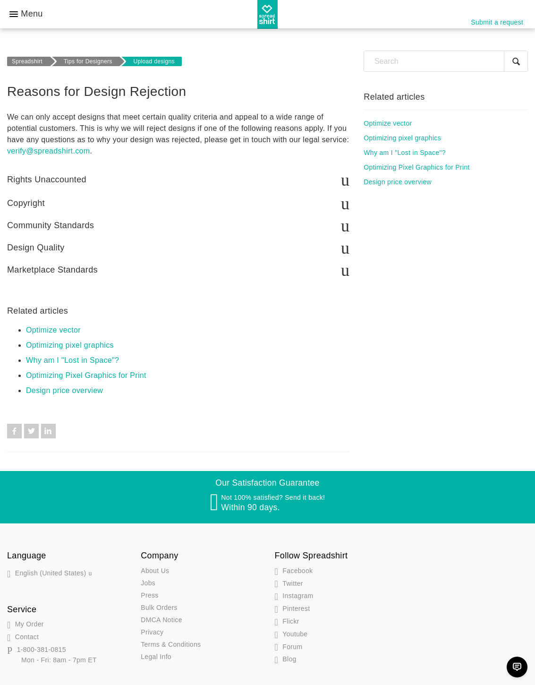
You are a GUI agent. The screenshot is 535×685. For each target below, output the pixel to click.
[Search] (446, 61)
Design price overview (64, 389)
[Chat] (517, 667)
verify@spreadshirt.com (48, 151)
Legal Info (156, 655)
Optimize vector (53, 329)
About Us (155, 569)
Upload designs (154, 61)
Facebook (14, 429)
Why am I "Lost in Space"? (72, 359)
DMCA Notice (161, 618)
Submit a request (497, 22)
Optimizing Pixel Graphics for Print (86, 374)
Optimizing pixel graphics (70, 344)
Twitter (31, 429)
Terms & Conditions (171, 643)
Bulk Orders (159, 606)
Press (149, 594)
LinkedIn (48, 429)
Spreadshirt (27, 61)
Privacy (152, 630)
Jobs (148, 581)
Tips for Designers (88, 61)
